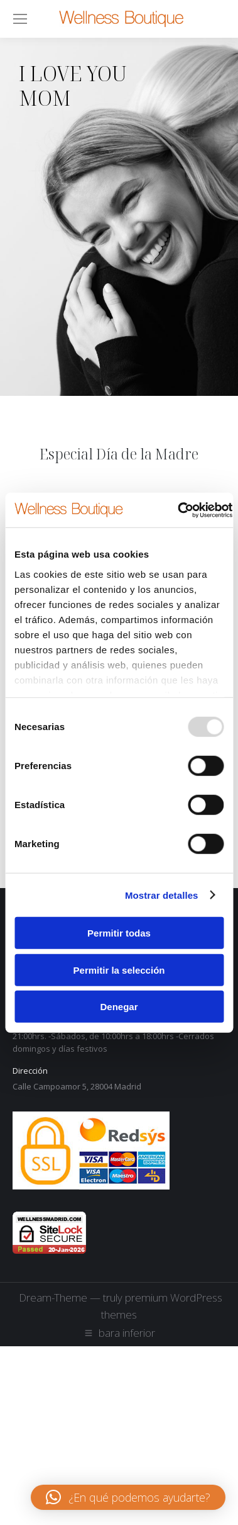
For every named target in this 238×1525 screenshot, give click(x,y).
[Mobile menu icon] (20, 18)
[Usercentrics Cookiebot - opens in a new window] (177, 510)
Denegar (119, 1006)
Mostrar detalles (161, 894)
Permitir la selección (119, 969)
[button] (128, 1497)
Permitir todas (119, 933)
